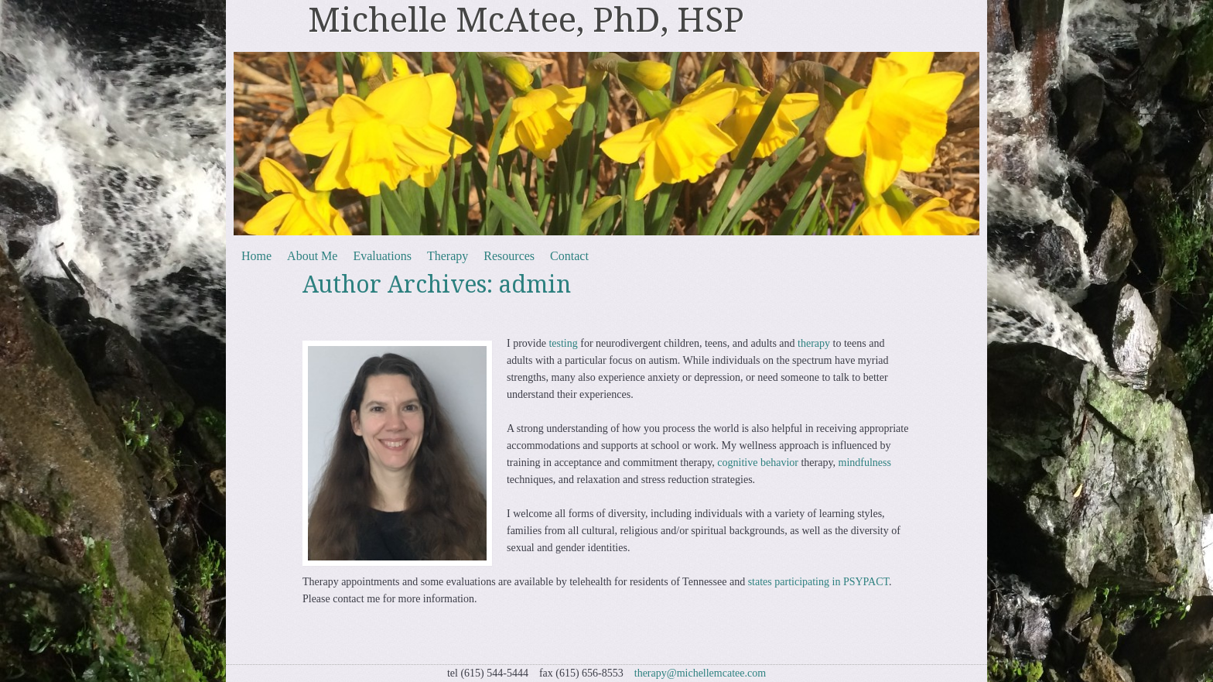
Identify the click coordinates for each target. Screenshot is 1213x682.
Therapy (447, 255)
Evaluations (382, 255)
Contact (569, 255)
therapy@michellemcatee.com (700, 673)
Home (256, 255)
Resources (509, 255)
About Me (312, 255)
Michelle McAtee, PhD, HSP (526, 20)
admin (535, 284)
